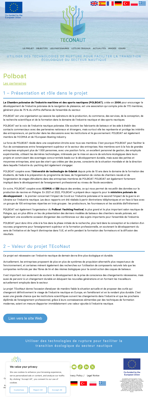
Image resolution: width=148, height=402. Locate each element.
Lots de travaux (80, 48)
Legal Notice (93, 375)
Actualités (99, 48)
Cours (122, 48)
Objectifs (42, 48)
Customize (19, 390)
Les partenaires (59, 48)
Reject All (37, 390)
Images (112, 48)
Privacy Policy (75, 375)
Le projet (28, 48)
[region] (38, 379)
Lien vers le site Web (25, 318)
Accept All (57, 390)
